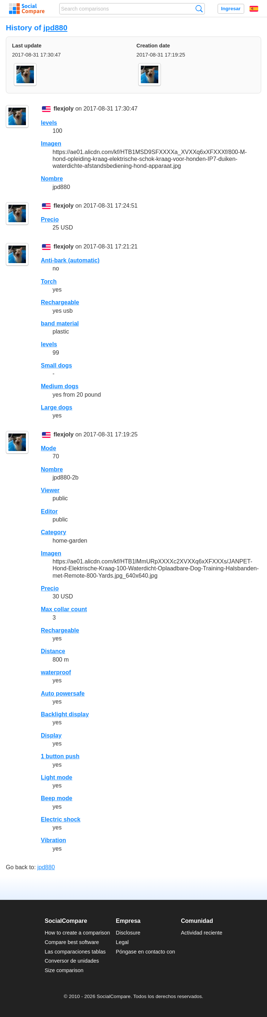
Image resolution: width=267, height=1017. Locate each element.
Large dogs (56, 407)
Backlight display (65, 714)
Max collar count (64, 609)
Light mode (56, 777)
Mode (48, 448)
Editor (49, 511)
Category (53, 532)
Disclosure (128, 933)
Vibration (53, 840)
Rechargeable (60, 302)
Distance (53, 651)
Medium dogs (59, 386)
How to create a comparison (77, 933)
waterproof (56, 672)
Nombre (52, 179)
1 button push (60, 756)
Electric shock (61, 819)
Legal (122, 942)
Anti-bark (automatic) (70, 260)
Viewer (50, 490)
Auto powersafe (63, 693)
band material (60, 323)
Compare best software (71, 942)
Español (253, 9)
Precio (50, 219)
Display (51, 735)
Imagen (51, 143)
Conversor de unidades (71, 961)
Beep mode (56, 798)
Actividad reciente (201, 933)
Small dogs (56, 365)
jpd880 (55, 27)
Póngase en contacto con (145, 952)
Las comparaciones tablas (74, 952)
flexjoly (64, 109)
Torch (49, 281)
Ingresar (231, 8)
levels (49, 123)
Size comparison (63, 970)
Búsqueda (199, 8)
